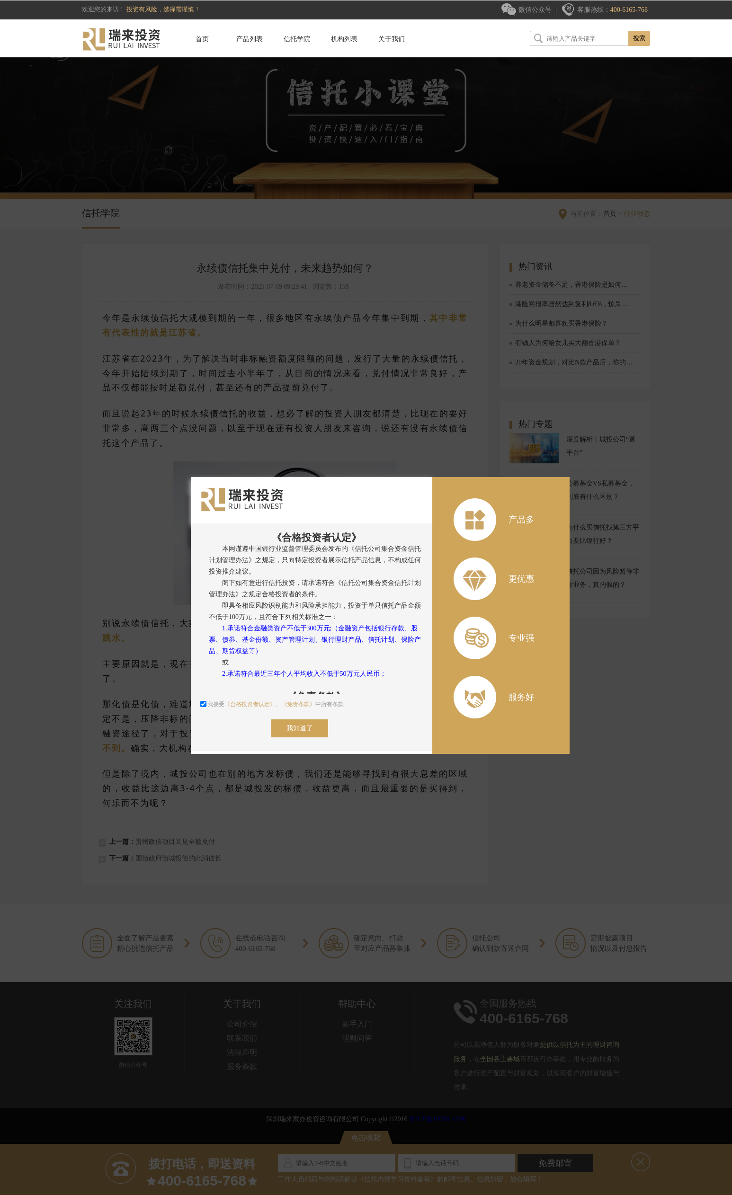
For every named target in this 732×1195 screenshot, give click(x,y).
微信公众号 (535, 9)
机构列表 (344, 39)
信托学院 (297, 39)
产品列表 (249, 39)
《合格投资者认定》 (250, 704)
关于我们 (391, 39)
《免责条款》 (298, 704)
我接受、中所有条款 (272, 704)
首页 (202, 39)
